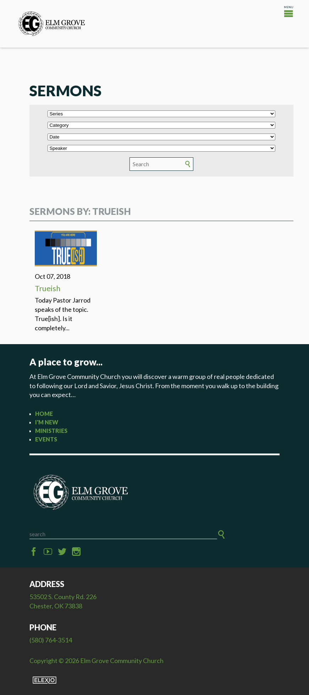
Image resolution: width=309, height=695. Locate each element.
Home (44, 413)
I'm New (46, 422)
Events (46, 439)
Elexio (44, 680)
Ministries (51, 430)
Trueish (47, 288)
